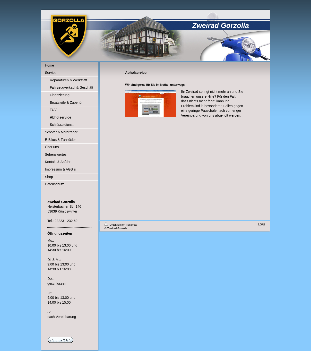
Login (261, 224)
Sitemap (132, 224)
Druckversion (115, 224)
